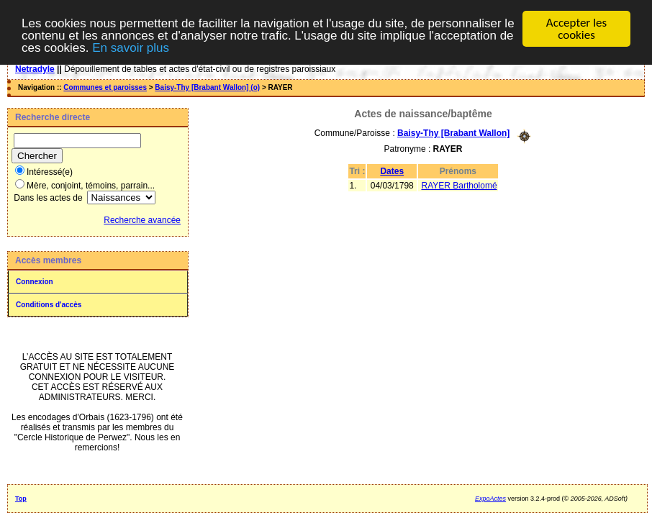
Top (21, 498)
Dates (392, 170)
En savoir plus (130, 47)
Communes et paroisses (105, 87)
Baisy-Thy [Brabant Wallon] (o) (207, 87)
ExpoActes (490, 498)
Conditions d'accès (48, 305)
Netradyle (35, 69)
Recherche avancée (142, 220)
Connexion (34, 282)
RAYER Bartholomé (459, 185)
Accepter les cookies (576, 28)
